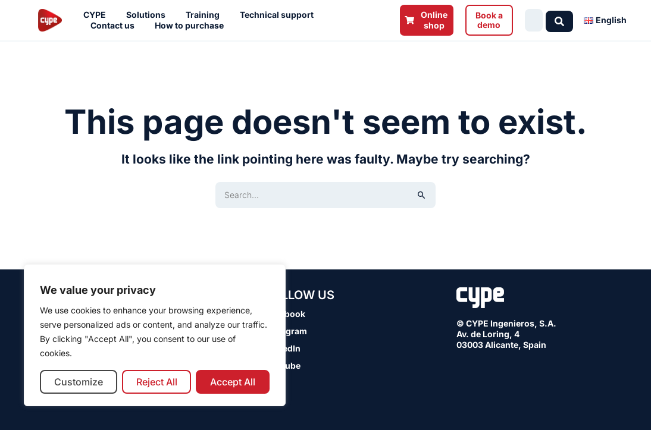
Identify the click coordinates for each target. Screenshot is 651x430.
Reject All (156, 382)
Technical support (280, 15)
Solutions (148, 15)
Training (206, 15)
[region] (155, 335)
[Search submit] (562, 20)
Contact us (115, 25)
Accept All (232, 382)
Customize (78, 382)
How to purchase (192, 25)
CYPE (97, 15)
